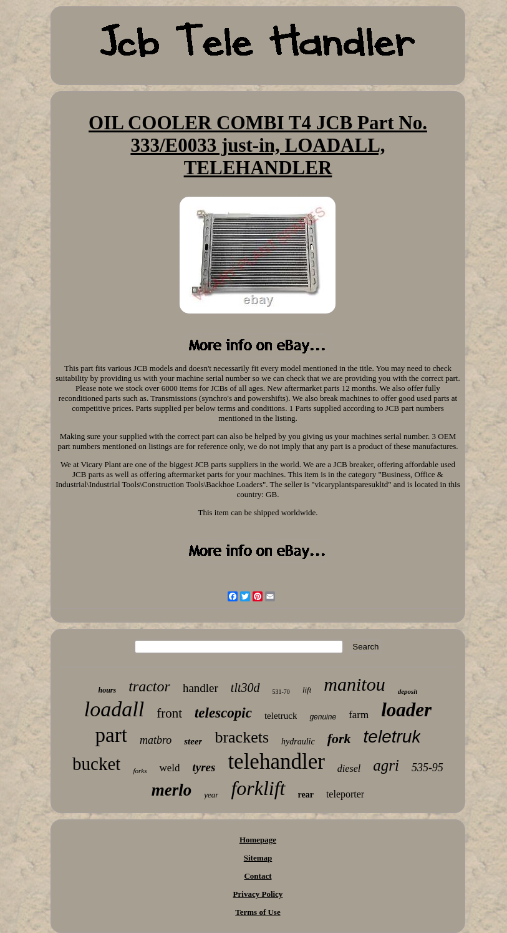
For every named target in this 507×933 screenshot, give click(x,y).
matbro (155, 740)
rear (306, 794)
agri (386, 765)
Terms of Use (257, 912)
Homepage (257, 839)
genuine (322, 717)
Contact (257, 876)
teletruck (280, 716)
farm (359, 715)
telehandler (276, 761)
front (169, 713)
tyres (203, 767)
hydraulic (298, 741)
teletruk (392, 736)
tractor (149, 686)
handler (200, 687)
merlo (172, 790)
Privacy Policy (258, 894)
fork (339, 738)
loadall (114, 709)
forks (140, 770)
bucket (96, 764)
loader (406, 710)
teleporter (345, 794)
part (111, 735)
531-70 (281, 691)
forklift (258, 788)
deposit (408, 691)
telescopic (223, 713)
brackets (242, 737)
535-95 (427, 767)
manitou (354, 684)
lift (306, 689)
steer (193, 741)
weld (169, 768)
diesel (348, 768)
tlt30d (245, 687)
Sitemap (258, 857)
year (211, 794)
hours (108, 690)
